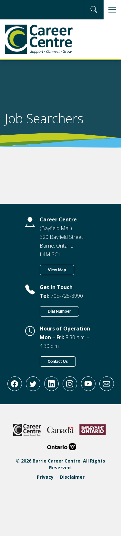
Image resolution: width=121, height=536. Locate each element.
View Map (57, 270)
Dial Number (59, 311)
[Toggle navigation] (112, 9)
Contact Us (58, 361)
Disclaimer (72, 477)
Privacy (45, 477)
